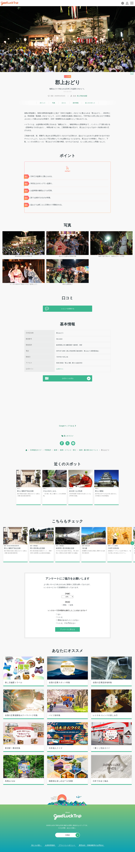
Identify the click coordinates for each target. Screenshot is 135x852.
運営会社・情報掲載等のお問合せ (91, 845)
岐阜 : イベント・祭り (68, 450)
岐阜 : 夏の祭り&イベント (88, 450)
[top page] (26, 450)
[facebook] (62, 443)
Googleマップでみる (66, 426)
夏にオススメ (68, 436)
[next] (132, 543)
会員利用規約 (50, 845)
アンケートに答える (67, 629)
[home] (9, 3)
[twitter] (67, 443)
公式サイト (59, 369)
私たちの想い (36, 845)
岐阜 (55, 450)
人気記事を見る (66, 848)
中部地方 (48, 450)
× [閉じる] (74, 848)
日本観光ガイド (36, 450)
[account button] (127, 3)
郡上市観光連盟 (82, 96)
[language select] (122, 3)
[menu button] (131, 3)
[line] (73, 443)
